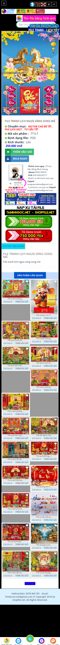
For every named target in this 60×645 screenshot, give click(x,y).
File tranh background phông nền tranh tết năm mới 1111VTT (44, 573)
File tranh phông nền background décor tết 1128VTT (44, 338)
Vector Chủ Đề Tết (40, 126)
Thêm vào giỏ (18, 152)
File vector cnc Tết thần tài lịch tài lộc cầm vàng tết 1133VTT (44, 315)
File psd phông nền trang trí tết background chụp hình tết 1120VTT (44, 456)
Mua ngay (16, 158)
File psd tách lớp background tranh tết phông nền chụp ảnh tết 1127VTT (16, 365)
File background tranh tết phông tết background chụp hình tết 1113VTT (44, 545)
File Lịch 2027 (13, 129)
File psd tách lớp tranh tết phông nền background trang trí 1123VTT (16, 435)
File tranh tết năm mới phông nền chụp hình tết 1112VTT (16, 573)
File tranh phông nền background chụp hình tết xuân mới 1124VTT (16, 411)
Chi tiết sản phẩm (13, 246)
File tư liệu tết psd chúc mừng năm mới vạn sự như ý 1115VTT (44, 517)
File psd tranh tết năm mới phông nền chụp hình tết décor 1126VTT (44, 363)
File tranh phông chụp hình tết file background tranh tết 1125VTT (44, 387)
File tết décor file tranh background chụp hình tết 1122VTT (44, 435)
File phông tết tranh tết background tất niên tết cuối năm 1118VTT (44, 487)
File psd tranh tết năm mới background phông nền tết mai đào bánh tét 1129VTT (16, 340)
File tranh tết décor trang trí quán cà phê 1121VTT (16, 459)
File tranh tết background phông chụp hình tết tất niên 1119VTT (16, 480)
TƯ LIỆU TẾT (31, 129)
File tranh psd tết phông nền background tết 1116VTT (16, 509)
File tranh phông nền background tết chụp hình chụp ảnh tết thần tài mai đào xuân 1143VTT (16, 299)
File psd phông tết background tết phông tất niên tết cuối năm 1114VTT (16, 541)
